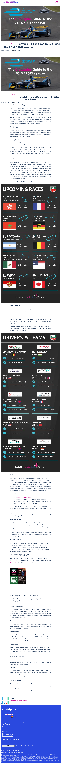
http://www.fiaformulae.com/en (18, 700)
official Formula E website (24, 497)
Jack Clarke (17, 50)
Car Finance (6, 724)
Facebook (4, 739)
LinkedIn (14, 739)
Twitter (7, 739)
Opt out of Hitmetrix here (8, 745)
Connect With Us (7, 736)
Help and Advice (7, 734)
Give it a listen (14, 562)
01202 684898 (14, 751)
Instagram (11, 739)
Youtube (17, 739)
